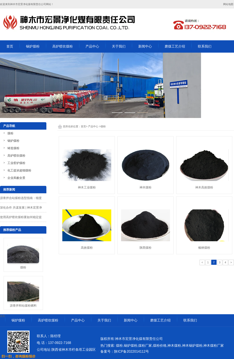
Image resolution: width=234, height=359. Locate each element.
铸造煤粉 (13, 148)
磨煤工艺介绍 (175, 46)
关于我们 (119, 46)
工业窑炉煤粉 (16, 163)
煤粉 (10, 133)
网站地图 (228, 4)
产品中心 (92, 46)
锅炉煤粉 (33, 46)
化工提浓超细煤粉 (19, 170)
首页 (9, 46)
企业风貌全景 (16, 178)
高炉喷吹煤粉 (62, 46)
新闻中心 (145, 46)
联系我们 (204, 46)
